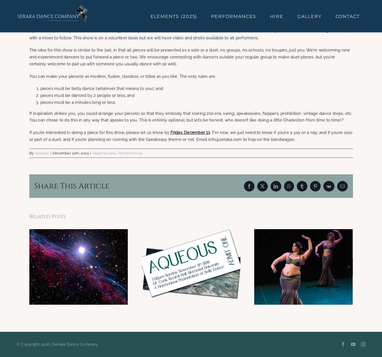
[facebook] (343, 344)
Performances (130, 153)
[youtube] (353, 344)
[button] (33, 266)
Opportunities (104, 153)
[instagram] (363, 344)
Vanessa (42, 153)
